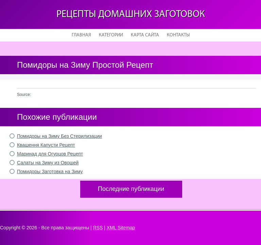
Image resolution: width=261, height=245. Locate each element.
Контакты (178, 35)
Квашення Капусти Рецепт (46, 145)
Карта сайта (145, 35)
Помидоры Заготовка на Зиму (50, 171)
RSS (98, 227)
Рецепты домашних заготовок (130, 14)
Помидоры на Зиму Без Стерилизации (59, 136)
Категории (111, 35)
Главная (81, 35)
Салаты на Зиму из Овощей (48, 162)
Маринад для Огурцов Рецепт (50, 154)
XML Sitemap (121, 227)
